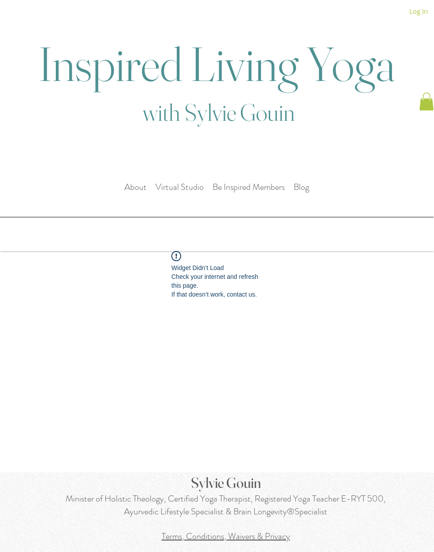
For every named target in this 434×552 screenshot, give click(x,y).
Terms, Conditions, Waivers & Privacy (226, 536)
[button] (426, 102)
